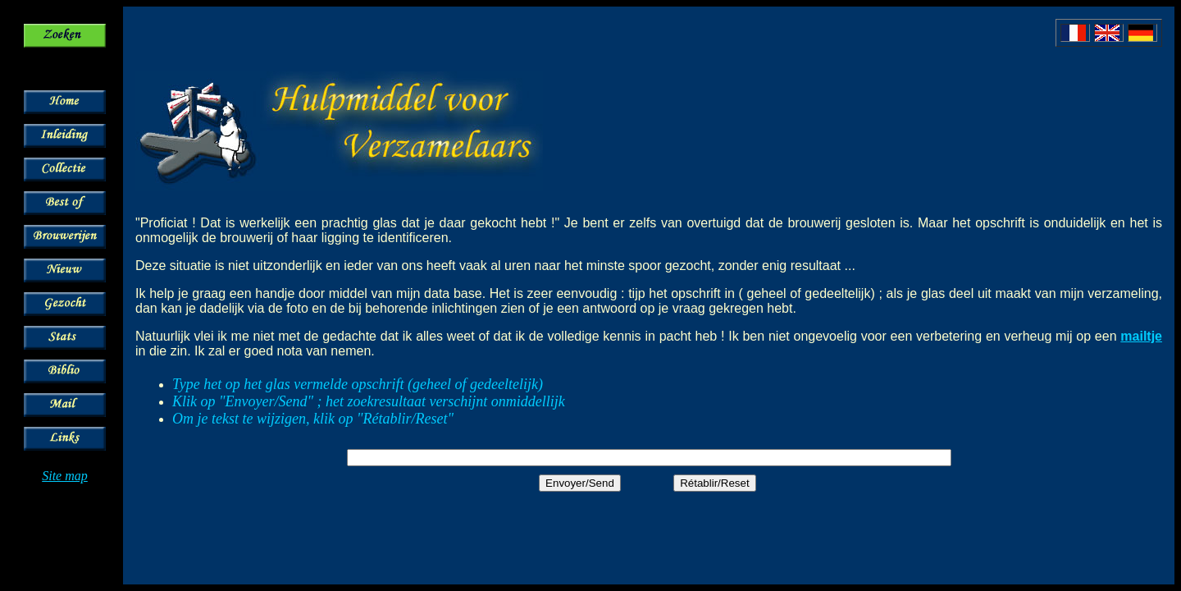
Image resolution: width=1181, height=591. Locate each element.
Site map (65, 476)
